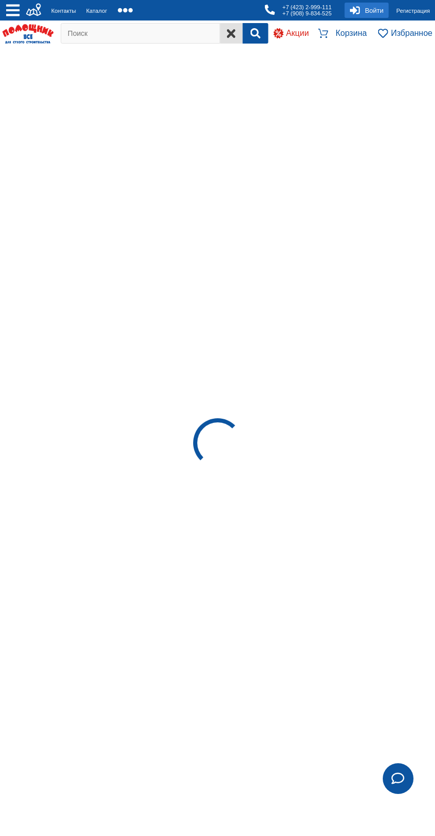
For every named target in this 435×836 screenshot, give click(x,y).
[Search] (255, 33)
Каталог (96, 11)
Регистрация (413, 11)
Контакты (63, 11)
